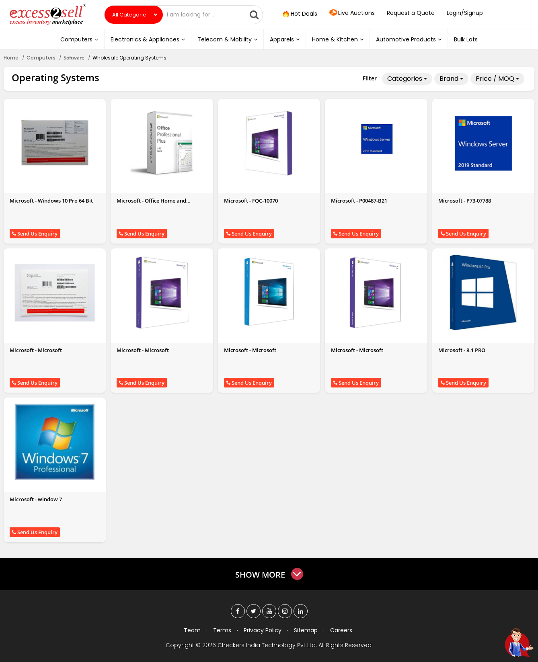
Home (11, 57)
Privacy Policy (262, 630)
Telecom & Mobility (227, 39)
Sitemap (306, 630)
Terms (222, 630)
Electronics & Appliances (148, 39)
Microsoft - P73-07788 (464, 200)
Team (192, 630)
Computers (79, 39)
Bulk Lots (466, 39)
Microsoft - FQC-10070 (251, 200)
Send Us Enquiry (34, 233)
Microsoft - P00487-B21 (359, 200)
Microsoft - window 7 (36, 499)
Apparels (285, 39)
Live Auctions (352, 13)
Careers (341, 630)
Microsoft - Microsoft (36, 350)
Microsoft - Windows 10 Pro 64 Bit (51, 200)
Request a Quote (411, 13)
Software (74, 57)
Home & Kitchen (337, 39)
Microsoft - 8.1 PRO (461, 350)
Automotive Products (408, 39)
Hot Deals (299, 14)
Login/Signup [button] (465, 13)
